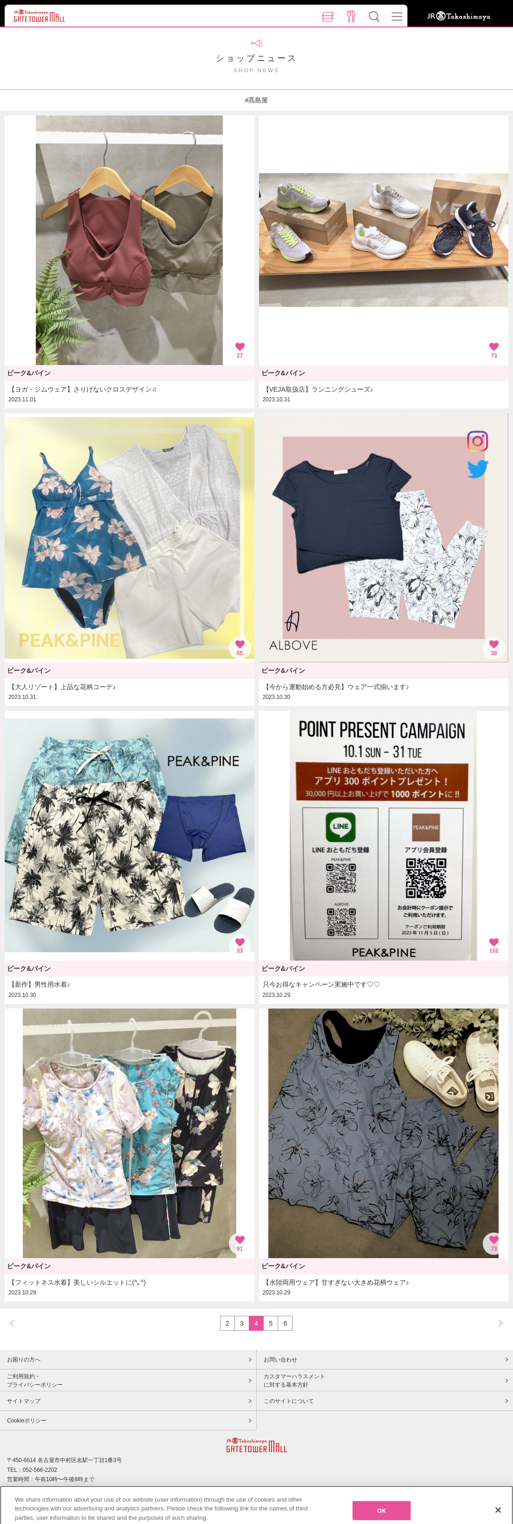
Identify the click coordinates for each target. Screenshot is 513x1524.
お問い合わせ (280, 1359)
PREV (16, 1323)
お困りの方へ (23, 1359)
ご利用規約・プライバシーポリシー (35, 1380)
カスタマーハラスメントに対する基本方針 (294, 1380)
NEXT (496, 1323)
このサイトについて (289, 1401)
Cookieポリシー (27, 1420)
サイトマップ (23, 1401)
